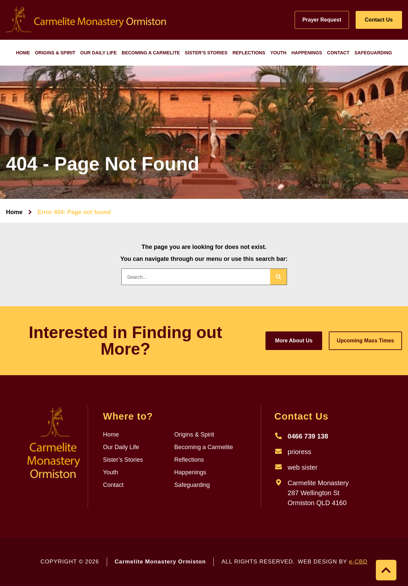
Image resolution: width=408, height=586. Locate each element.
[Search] (278, 277)
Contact (338, 52)
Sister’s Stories (206, 52)
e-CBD (358, 561)
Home (23, 52)
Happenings (306, 52)
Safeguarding (373, 52)
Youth (278, 52)
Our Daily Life (98, 52)
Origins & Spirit (55, 52)
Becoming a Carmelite (151, 52)
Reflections (248, 52)
